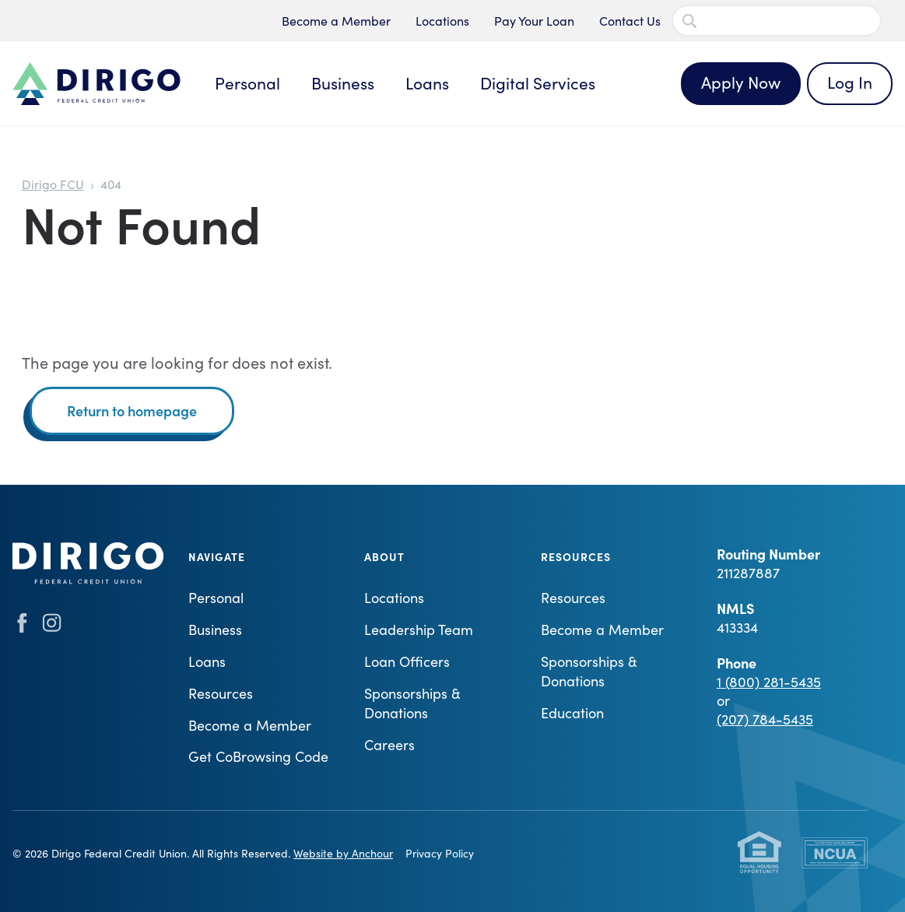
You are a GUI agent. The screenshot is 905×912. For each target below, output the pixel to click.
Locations (442, 20)
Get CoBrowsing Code (258, 756)
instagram (51, 623)
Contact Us (630, 20)
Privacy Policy (439, 853)
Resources (220, 693)
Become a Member (336, 20)
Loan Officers (407, 661)
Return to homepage (132, 410)
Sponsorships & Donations (412, 703)
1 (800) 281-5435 (769, 681)
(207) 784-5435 (765, 719)
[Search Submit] (689, 21)
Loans (427, 83)
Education (572, 712)
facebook (22, 623)
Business (342, 83)
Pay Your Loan (534, 20)
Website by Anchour (343, 853)
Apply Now (740, 82)
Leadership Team (418, 629)
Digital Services (537, 83)
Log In (849, 82)
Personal (247, 83)
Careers (389, 744)
